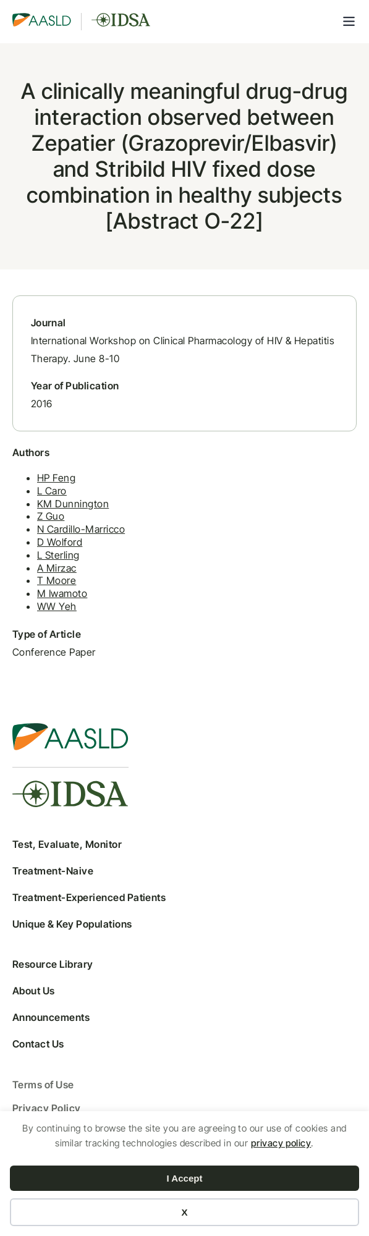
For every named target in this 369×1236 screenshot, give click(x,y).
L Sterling (58, 555)
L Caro (52, 491)
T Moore (56, 581)
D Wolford (59, 542)
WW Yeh (57, 606)
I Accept (185, 1178)
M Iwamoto (62, 594)
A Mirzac (57, 568)
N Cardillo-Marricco (81, 529)
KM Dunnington (73, 503)
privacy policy (281, 1143)
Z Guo (50, 516)
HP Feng (56, 478)
